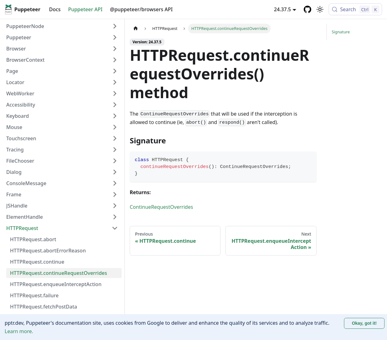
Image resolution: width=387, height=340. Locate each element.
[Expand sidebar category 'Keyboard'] (115, 116)
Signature (341, 32)
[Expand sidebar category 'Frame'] (115, 194)
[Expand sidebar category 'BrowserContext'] (115, 60)
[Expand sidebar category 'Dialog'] (115, 172)
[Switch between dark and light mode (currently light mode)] (320, 9)
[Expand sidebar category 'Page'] (115, 71)
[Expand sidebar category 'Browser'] (115, 49)
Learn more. (19, 331)
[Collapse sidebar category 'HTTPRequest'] (115, 228)
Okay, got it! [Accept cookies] (364, 323)
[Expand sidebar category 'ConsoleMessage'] (115, 183)
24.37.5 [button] (282, 9)
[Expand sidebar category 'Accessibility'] (115, 105)
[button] (62, 37)
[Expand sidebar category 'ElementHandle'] (115, 217)
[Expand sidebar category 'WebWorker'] (115, 93)
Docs (54, 9)
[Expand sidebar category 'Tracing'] (115, 150)
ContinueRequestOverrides (161, 207)
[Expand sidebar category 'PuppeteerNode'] (115, 26)
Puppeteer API (85, 9)
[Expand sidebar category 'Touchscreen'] (115, 138)
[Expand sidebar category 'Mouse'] (115, 127)
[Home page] (136, 28)
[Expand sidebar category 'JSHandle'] (115, 206)
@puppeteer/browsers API (141, 9)
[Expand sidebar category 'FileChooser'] (115, 161)
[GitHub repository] (307, 9)
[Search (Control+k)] (355, 9)
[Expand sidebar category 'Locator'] (115, 82)
